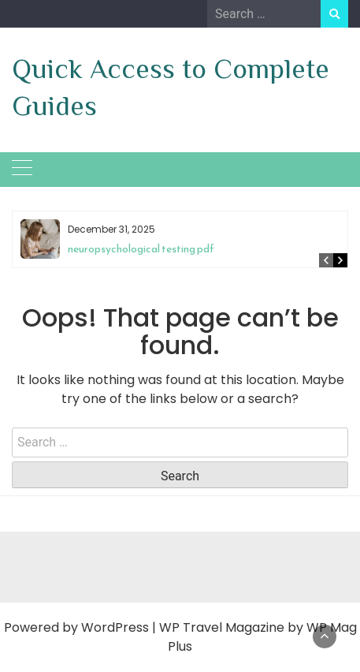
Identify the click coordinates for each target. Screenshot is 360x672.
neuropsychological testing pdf (141, 249)
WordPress (115, 627)
